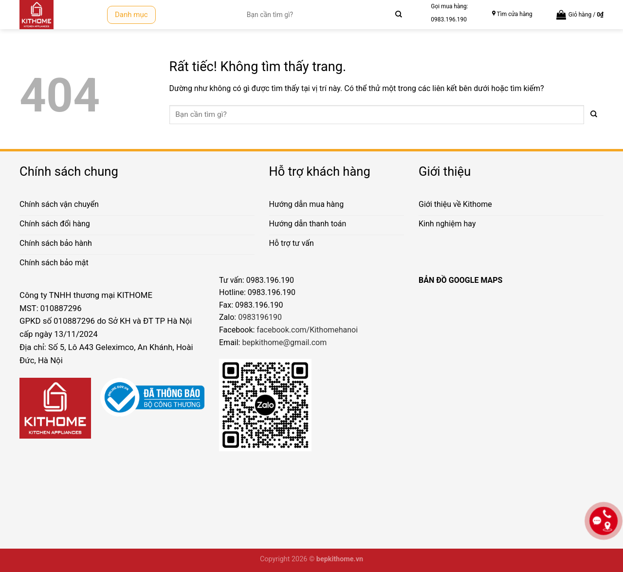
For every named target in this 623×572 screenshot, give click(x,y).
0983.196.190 (449, 19)
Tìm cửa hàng (514, 14)
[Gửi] (398, 14)
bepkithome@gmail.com (284, 342)
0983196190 (260, 317)
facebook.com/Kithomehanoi (307, 329)
